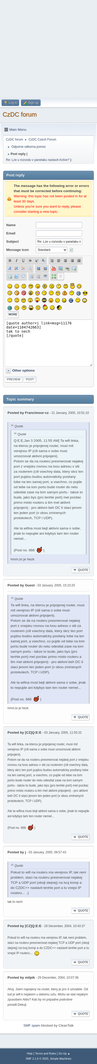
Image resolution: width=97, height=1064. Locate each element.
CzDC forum (20, 114)
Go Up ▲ (64, 1053)
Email (11, 233)
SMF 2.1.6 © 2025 (37, 1058)
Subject (12, 241)
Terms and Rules (45, 1053)
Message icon (17, 250)
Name (11, 225)
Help (30, 1053)
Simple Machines (60, 1058)
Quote (80, 569)
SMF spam (31, 1025)
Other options (23, 370)
